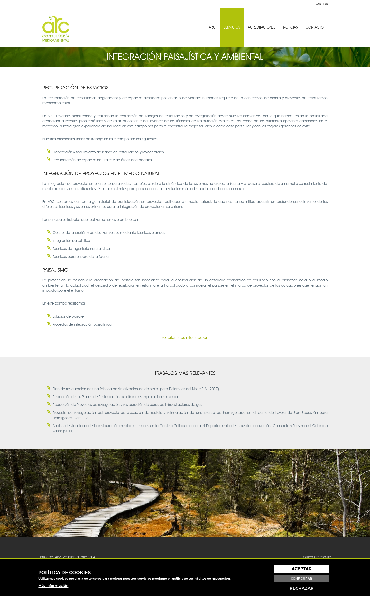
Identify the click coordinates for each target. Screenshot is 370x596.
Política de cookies (316, 557)
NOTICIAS (290, 27)
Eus (325, 4)
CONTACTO (315, 27)
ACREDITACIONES (261, 27)
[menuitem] (212, 27)
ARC (212, 27)
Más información (53, 585)
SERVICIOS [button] (232, 29)
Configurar (301, 578)
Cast (318, 4)
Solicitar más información (185, 337)
